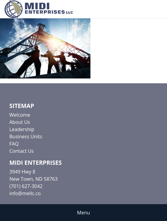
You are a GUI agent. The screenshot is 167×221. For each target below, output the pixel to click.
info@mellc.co (25, 193)
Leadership (21, 129)
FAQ (14, 143)
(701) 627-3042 (26, 186)
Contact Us (21, 151)
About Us (19, 122)
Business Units (25, 136)
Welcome (19, 115)
